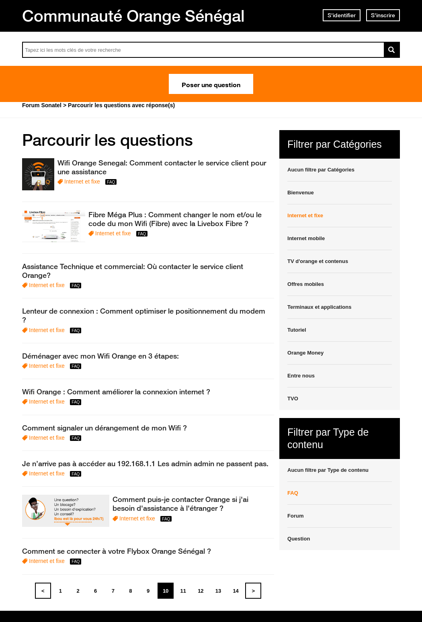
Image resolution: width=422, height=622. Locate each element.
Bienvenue (300, 193)
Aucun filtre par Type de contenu (328, 470)
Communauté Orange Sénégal (133, 16)
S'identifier (342, 15)
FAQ (292, 493)
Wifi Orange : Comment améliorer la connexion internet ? (116, 391)
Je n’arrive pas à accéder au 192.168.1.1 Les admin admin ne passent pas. (145, 463)
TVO (292, 399)
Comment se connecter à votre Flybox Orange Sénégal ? (116, 551)
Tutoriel (296, 330)
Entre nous (301, 376)
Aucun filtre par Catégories (320, 170)
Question (298, 539)
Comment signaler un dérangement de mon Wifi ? (104, 427)
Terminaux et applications (319, 307)
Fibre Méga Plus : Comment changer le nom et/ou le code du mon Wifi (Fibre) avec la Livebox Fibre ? (175, 219)
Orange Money (305, 353)
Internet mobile (306, 238)
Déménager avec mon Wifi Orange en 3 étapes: (100, 355)
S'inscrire (383, 15)
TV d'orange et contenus (317, 261)
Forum (295, 516)
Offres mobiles (305, 284)
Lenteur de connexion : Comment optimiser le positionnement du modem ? (143, 315)
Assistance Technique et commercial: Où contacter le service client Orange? (132, 270)
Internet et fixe (82, 181)
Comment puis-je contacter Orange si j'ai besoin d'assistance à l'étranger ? (180, 503)
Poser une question (211, 84)
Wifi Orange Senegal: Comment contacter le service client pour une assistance (161, 167)
